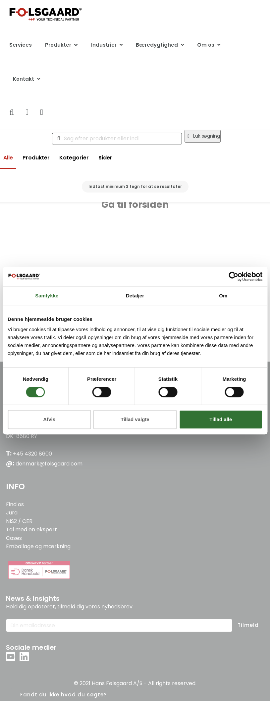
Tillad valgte (135, 419)
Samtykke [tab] (46, 295)
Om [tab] (223, 295)
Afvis (49, 419)
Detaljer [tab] (135, 295)
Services (20, 44)
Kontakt (23, 78)
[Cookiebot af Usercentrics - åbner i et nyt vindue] (233, 277)
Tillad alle (220, 419)
